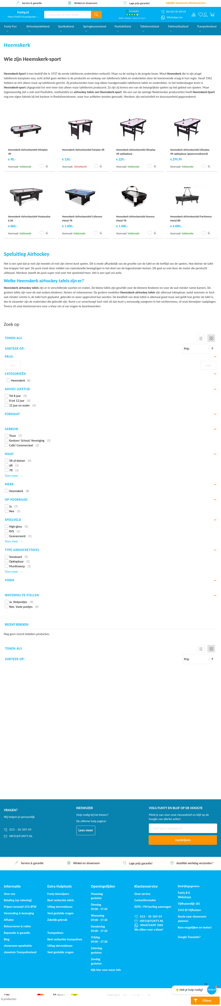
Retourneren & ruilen (17, 926)
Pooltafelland (123, 28)
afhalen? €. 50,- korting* (32, 3)
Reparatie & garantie (17, 933)
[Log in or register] (205, 14)
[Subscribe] (183, 840)
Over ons (9, 894)
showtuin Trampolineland (20, 952)
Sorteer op (14, 349)
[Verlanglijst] (200, 14)
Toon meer (14, 475)
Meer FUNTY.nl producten (23, 16)
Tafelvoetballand (178, 28)
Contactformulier (145, 900)
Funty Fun (10, 28)
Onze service (142, 894)
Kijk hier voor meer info (106, 970)
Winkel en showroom (139, 3)
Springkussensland (94, 28)
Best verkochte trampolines (64, 939)
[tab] (110, 356)
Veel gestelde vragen (60, 913)
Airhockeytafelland (38, 28)
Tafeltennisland (149, 28)
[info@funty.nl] (24, 836)
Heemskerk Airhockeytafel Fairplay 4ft (83, 149)
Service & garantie (86, 3)
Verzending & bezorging (19, 913)
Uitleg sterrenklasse (60, 945)
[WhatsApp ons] (172, 17)
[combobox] (67, 14)
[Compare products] (193, 14)
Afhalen (9, 920)
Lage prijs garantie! (195, 863)
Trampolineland (206, 28)
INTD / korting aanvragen (152, 907)
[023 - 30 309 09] (24, 830)
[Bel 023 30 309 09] (173, 12)
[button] (41, 166)
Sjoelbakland (66, 28)
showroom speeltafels (18, 945)
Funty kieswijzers (58, 894)
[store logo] (23, 12)
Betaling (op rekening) (18, 900)
